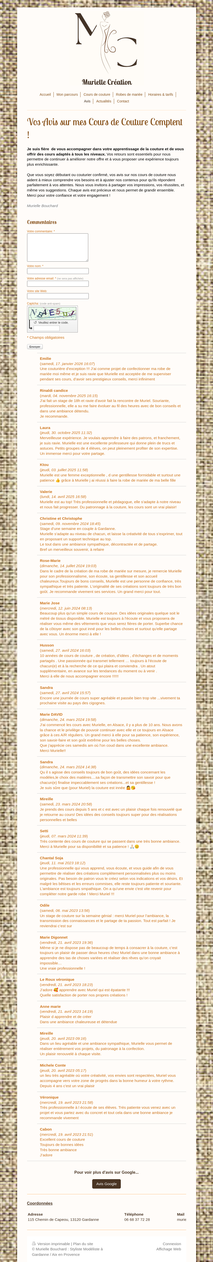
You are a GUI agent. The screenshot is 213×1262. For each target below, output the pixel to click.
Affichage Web (168, 1249)
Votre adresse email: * (55, 278)
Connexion (172, 1244)
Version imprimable (51, 1244)
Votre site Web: (37, 291)
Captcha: (43, 303)
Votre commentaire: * (41, 231)
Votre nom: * (35, 266)
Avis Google (106, 1184)
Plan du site (83, 1244)
